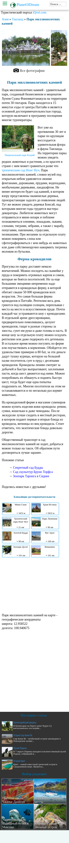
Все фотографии (32, 71)
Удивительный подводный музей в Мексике (15, 823)
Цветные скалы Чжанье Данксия (13, 800)
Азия (5, 19)
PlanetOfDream (28, 5)
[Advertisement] (33, 585)
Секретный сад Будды (28, 467)
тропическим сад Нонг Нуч (20, 170)
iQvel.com (39, 12)
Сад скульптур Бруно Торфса (33, 472)
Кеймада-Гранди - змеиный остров (47, 825)
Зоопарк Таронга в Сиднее (31, 476)
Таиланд (17, 19)
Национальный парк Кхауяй (20, 155)
